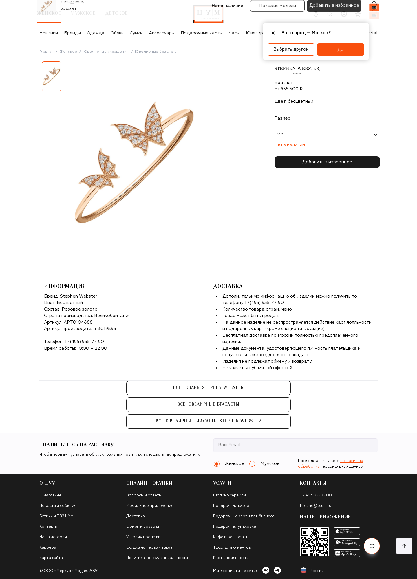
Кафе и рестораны (231, 537)
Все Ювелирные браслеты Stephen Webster (208, 421)
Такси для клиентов (232, 547)
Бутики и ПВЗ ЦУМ (56, 516)
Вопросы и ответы (144, 495)
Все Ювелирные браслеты (208, 404)
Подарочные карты (202, 33)
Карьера (47, 547)
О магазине (50, 495)
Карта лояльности (231, 558)
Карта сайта (51, 558)
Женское (68, 52)
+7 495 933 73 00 (316, 495)
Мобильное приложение (149, 506)
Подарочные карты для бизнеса (244, 516)
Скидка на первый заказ (149, 547)
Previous (35, 78)
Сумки (136, 33)
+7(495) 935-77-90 (84, 342)
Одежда (96, 33)
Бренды (72, 33)
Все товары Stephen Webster (208, 388)
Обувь (117, 33)
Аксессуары (162, 33)
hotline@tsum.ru (315, 506)
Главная (46, 52)
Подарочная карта (231, 506)
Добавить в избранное (327, 162)
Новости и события (57, 506)
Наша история (53, 537)
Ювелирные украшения (106, 52)
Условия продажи (143, 537)
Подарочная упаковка (234, 527)
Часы (234, 33)
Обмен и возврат (143, 527)
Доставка (135, 516)
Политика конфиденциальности (157, 558)
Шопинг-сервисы (229, 495)
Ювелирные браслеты (156, 52)
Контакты (48, 527)
